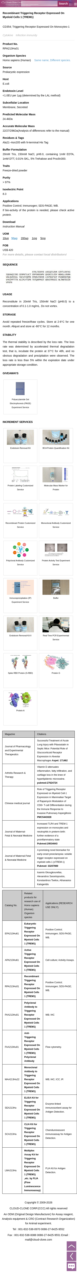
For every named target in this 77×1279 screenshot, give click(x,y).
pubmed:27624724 (47, 783)
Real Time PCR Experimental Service (56, 637)
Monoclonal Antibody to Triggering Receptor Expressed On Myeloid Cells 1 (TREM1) (32, 1079)
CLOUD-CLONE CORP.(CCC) (27, 1208)
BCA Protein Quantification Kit (56, 448)
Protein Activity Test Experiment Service (56, 562)
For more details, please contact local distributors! (35, 254)
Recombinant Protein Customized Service (20, 525)
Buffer (56, 598)
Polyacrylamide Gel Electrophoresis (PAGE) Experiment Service (20, 403)
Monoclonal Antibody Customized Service (56, 525)
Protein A (20, 710)
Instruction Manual (13, 226)
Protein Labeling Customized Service (20, 487)
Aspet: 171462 (59, 760)
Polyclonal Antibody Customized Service (20, 562)
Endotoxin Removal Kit (20, 448)
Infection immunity (26, 35)
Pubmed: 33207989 (47, 866)
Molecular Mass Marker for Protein (56, 487)
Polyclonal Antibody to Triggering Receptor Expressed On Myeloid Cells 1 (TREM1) (32, 1015)
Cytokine (8, 35)
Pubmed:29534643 (47, 843)
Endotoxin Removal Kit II (20, 635)
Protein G (56, 673)
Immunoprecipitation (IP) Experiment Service (20, 600)
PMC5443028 (44, 817)
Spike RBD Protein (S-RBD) (20, 673)
